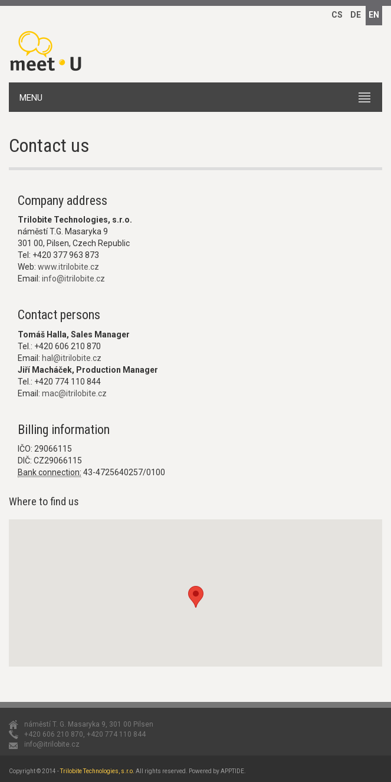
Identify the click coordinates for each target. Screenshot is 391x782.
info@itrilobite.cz (73, 278)
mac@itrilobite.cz (74, 393)
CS (337, 14)
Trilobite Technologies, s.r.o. (97, 771)
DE (355, 14)
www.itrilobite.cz (68, 266)
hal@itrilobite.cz (71, 358)
